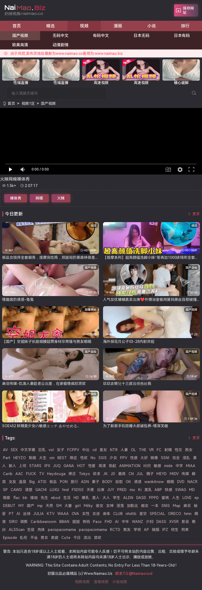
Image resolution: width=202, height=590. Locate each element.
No (93, 458)
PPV (123, 458)
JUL (140, 474)
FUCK (31, 474)
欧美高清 (20, 45)
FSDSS (78, 490)
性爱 (92, 466)
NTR (114, 450)
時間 (147, 466)
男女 (44, 537)
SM (59, 506)
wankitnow (154, 482)
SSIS (102, 458)
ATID (42, 482)
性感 (133, 458)
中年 (125, 522)
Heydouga (56, 474)
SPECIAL (157, 514)
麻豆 (187, 506)
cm (51, 458)
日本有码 (182, 35)
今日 (77, 537)
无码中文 (60, 35)
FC (159, 450)
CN (131, 474)
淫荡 (120, 506)
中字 (179, 466)
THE (142, 450)
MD (192, 490)
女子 (60, 450)
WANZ (137, 522)
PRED (122, 490)
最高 (122, 474)
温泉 (22, 482)
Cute (65, 537)
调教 (24, 522)
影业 (185, 522)
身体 (106, 514)
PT (11, 514)
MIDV (174, 474)
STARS (35, 466)
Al (18, 514)
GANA (68, 466)
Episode (10, 537)
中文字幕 (27, 450)
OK (128, 482)
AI (117, 522)
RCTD (115, 529)
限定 (73, 458)
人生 (175, 498)
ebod (55, 498)
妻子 (95, 482)
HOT (81, 466)
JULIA (38, 514)
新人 (12, 466)
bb (25, 498)
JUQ (57, 466)
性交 (178, 450)
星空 (143, 514)
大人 (106, 498)
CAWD (16, 490)
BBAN (64, 522)
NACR (192, 482)
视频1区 (28, 103)
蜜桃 (165, 498)
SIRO (13, 522)
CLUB (118, 514)
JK (105, 474)
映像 (154, 458)
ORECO (174, 514)
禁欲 (97, 537)
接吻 (34, 498)
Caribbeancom (43, 522)
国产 (30, 506)
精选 (50, 25)
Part (6, 458)
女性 (85, 514)
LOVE (186, 498)
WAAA (63, 514)
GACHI (41, 490)
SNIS (165, 506)
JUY (110, 490)
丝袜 (27, 514)
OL (133, 450)
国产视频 (20, 35)
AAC (19, 474)
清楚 (28, 490)
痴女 (144, 506)
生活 (67, 498)
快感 (168, 490)
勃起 (112, 466)
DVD (180, 482)
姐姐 (76, 522)
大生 (42, 458)
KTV (50, 514)
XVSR (174, 522)
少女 (113, 458)
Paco (97, 522)
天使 (90, 490)
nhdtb (131, 514)
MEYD (161, 474)
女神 (110, 506)
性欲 (84, 458)
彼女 (99, 506)
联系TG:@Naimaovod (133, 573)
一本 (154, 506)
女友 (12, 482)
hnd (65, 490)
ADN (85, 482)
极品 (53, 482)
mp (40, 506)
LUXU (54, 490)
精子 (150, 474)
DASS (161, 522)
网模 (39, 198)
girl (78, 506)
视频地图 (82, 582)
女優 (96, 514)
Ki (139, 490)
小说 (151, 25)
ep (196, 498)
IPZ (165, 529)
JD (113, 474)
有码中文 (101, 35)
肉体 (41, 529)
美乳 (148, 490)
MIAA (190, 466)
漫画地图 (101, 582)
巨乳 (42, 450)
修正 (72, 474)
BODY (107, 482)
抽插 (155, 529)
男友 (127, 529)
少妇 (149, 522)
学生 (116, 498)
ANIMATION (129, 466)
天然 (49, 506)
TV (41, 474)
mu (132, 490)
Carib (7, 474)
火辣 (61, 198)
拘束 (185, 529)
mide (168, 466)
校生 (174, 529)
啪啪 (170, 482)
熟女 (188, 450)
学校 (137, 529)
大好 (144, 458)
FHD (108, 522)
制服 (32, 458)
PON (64, 482)
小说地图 (119, 582)
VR (151, 450)
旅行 (74, 482)
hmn (187, 514)
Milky (88, 506)
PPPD (154, 498)
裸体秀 (15, 198)
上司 (22, 466)
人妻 (124, 450)
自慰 (119, 482)
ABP (158, 490)
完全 (176, 458)
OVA (75, 514)
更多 (196, 214)
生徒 (31, 529)
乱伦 (23, 537)
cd (94, 450)
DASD (141, 498)
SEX (14, 450)
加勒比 (132, 506)
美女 (103, 450)
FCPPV (73, 450)
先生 (44, 498)
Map (176, 506)
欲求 (96, 474)
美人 (96, 498)
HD (76, 498)
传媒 (185, 474)
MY (21, 506)
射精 (168, 450)
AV (5, 450)
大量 (68, 506)
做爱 (6, 498)
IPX (47, 466)
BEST (62, 458)
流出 (87, 537)
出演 (100, 490)
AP (146, 529)
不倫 (34, 537)
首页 (16, 25)
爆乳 (85, 498)
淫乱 (186, 458)
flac (16, 498)
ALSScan (16, 529)
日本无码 (141, 35)
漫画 (118, 25)
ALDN (128, 498)
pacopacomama (62, 529)
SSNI (165, 458)
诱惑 (137, 482)
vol (51, 450)
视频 (84, 25)
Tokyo (84, 474)
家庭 (54, 537)
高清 (102, 466)
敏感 (157, 466)
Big (32, 482)
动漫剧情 (60, 45)
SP (5, 490)
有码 (86, 522)
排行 (185, 25)
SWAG (180, 490)
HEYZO (19, 458)
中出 (85, 450)
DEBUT (9, 506)
